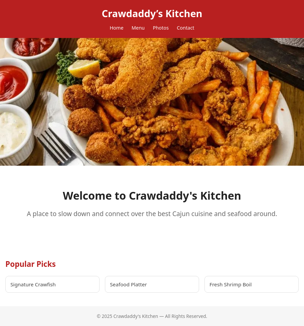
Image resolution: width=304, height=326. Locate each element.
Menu (138, 28)
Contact (185, 28)
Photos (160, 28)
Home (116, 28)
